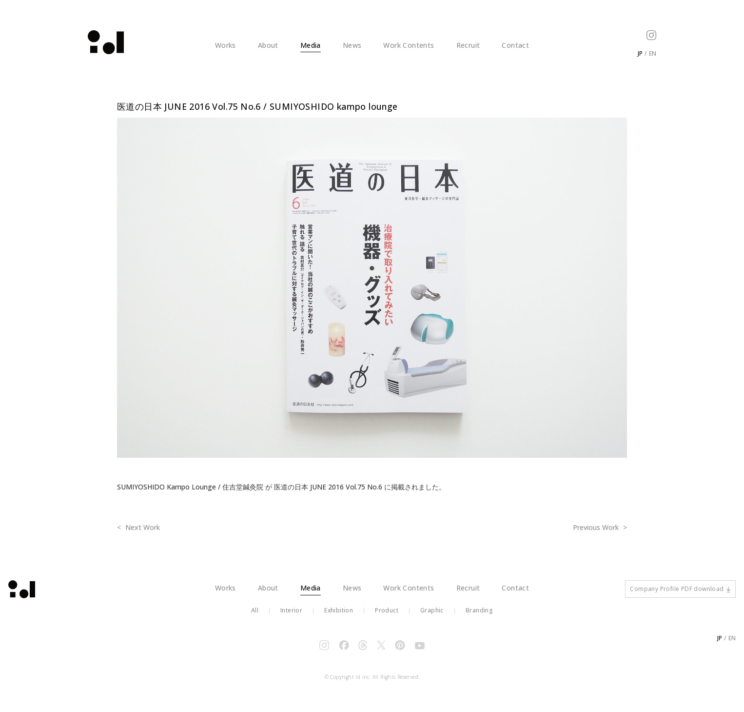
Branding (479, 617)
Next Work (141, 527)
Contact (515, 45)
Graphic (432, 617)
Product (386, 617)
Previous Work (597, 527)
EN (652, 53)
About (268, 45)
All (254, 617)
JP (640, 53)
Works (225, 45)
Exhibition (338, 617)
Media (310, 45)
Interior (291, 617)
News (352, 45)
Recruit (468, 45)
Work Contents (408, 45)
